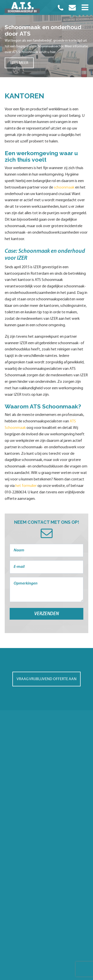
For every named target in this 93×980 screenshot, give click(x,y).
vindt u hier (47, 52)
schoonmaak (64, 188)
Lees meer (19, 63)
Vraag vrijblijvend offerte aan (46, 679)
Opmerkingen (47, 589)
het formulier (26, 486)
